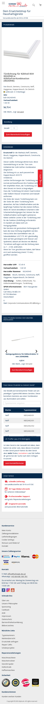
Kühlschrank (27, 281)
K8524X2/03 (29, 431)
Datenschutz (7, 619)
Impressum (6, 616)
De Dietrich (29, 89)
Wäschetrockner (8, 660)
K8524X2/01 (29, 420)
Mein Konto (6, 530)
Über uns (5, 600)
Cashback (5, 610)
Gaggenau (8, 89)
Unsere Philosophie (9, 603)
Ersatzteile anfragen (10, 641)
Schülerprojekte (8, 648)
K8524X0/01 (29, 415)
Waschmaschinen (8, 657)
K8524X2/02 (29, 426)
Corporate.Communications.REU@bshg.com (25, 303)
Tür (34, 281)
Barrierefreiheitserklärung (12, 622)
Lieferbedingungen (9, 536)
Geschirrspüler (8, 664)
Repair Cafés (7, 644)
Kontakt (5, 546)
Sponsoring (6, 606)
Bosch (9, 86)
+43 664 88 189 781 (19, 576)
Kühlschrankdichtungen (13, 283)
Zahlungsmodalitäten (10, 533)
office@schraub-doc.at (17, 574)
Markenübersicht (8, 638)
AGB (3, 613)
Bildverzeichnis (8, 625)
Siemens (16, 86)
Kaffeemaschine (8, 670)
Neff (32, 86)
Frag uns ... (40, 178)
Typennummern (8, 635)
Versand (20, 112)
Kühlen (18, 281)
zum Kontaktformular (14, 463)
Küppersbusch (18, 89)
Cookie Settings (8, 539)
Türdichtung (27, 283)
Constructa (25, 86)
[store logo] (18, 4)
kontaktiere (23, 453)
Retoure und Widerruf (10, 543)
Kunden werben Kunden (11, 696)
